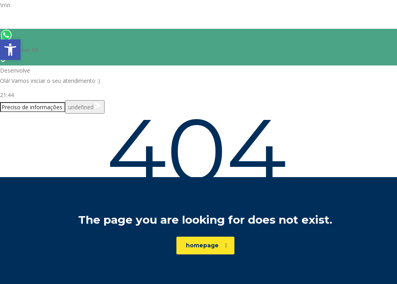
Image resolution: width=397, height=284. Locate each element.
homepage (206, 245)
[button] (10, 49)
